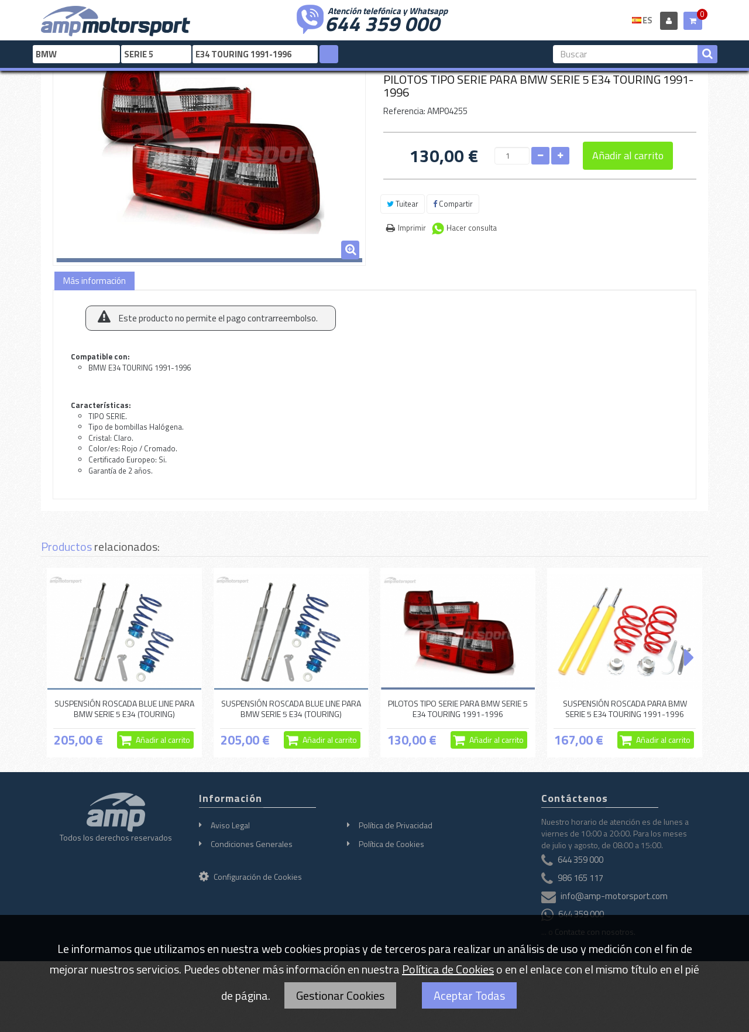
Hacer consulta (471, 228)
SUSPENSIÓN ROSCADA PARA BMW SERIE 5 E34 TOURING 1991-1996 (625, 708)
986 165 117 (580, 877)
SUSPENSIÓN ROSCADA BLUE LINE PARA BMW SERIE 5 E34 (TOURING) (124, 708)
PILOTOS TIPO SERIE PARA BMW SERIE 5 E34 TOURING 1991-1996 (458, 708)
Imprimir (412, 228)
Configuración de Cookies (250, 876)
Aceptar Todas (469, 995)
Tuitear (402, 204)
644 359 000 (382, 22)
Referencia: (404, 111)
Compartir (453, 204)
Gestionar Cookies (340, 995)
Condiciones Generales (252, 844)
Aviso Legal (230, 825)
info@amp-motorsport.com (614, 896)
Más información (94, 280)
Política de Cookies (391, 844)
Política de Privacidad (395, 825)
